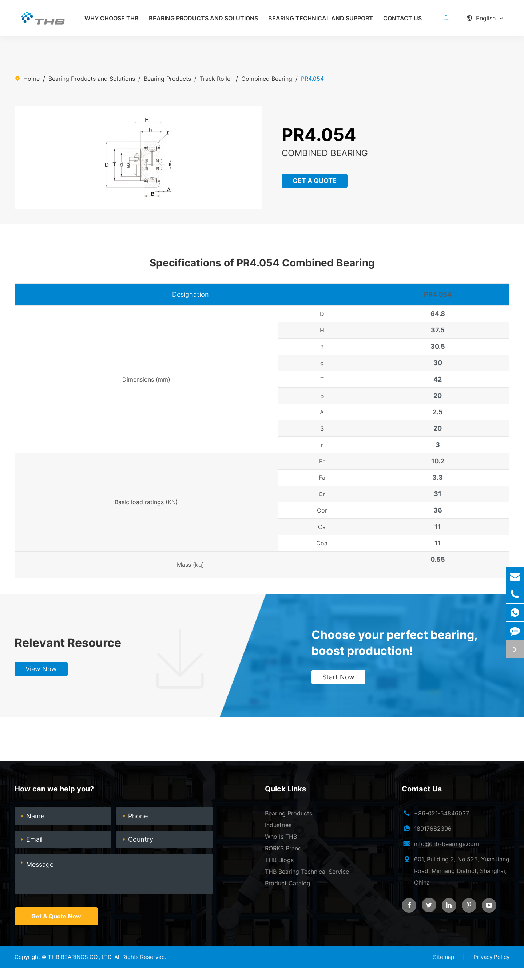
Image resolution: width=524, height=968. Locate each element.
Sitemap (443, 956)
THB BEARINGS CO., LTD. (80, 956)
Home (31, 78)
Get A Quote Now (56, 916)
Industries (278, 825)
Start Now (338, 677)
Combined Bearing (266, 78)
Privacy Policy (491, 956)
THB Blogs (279, 860)
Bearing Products (167, 78)
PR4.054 (312, 78)
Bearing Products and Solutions (203, 18)
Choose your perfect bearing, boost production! (394, 643)
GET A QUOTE (315, 181)
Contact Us (402, 18)
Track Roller (216, 78)
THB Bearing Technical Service (307, 871)
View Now (41, 669)
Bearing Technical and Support (320, 18)
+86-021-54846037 (441, 813)
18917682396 (433, 828)
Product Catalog (287, 883)
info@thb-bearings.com (446, 844)
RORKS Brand (283, 848)
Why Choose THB (111, 18)
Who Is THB (281, 836)
